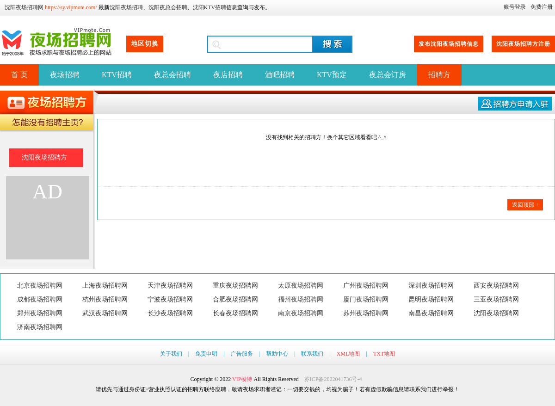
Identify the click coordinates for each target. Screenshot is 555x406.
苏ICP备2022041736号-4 (333, 379)
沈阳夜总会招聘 (167, 7)
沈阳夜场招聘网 (24, 7)
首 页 (19, 75)
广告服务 (242, 354)
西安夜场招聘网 (496, 285)
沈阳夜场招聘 (126, 7)
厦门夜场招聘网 (365, 299)
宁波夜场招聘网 (170, 299)
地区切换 (145, 43)
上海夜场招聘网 (105, 285)
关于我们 (171, 354)
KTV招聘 (117, 75)
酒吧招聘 (280, 75)
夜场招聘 (65, 75)
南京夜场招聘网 (300, 313)
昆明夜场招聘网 (431, 299)
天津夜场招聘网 (170, 285)
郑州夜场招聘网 (39, 313)
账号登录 (515, 7)
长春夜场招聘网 (235, 313)
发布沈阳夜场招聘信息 (449, 44)
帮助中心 (277, 354)
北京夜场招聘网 (39, 285)
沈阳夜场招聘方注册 (523, 44)
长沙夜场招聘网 (170, 313)
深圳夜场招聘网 (431, 285)
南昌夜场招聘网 (431, 313)
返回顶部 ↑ (525, 205)
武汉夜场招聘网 (105, 313)
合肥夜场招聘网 (235, 299)
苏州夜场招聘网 (365, 313)
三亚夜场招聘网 (496, 299)
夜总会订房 (387, 75)
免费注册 (541, 7)
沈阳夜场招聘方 (44, 157)
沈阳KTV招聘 (210, 7)
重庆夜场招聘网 (235, 285)
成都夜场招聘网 (39, 299)
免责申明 (206, 354)
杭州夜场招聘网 (105, 299)
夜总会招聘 (172, 75)
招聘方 (439, 75)
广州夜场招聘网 (365, 285)
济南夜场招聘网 (39, 327)
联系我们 (312, 354)
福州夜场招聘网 (300, 299)
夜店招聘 (228, 75)
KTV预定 (332, 75)
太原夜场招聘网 (300, 285)
